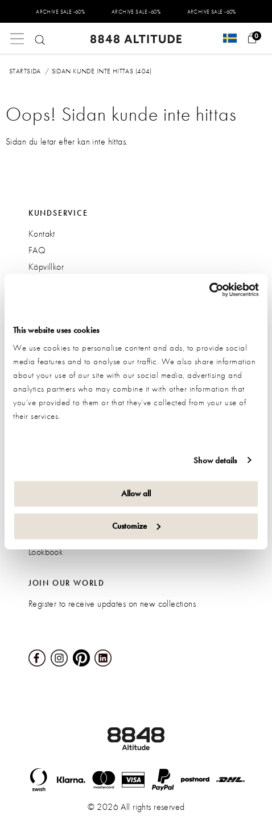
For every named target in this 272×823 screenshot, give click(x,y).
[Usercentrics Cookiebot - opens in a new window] (209, 289)
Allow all (136, 493)
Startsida (25, 71)
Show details (215, 460)
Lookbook (45, 552)
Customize (136, 526)
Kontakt (41, 234)
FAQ (37, 250)
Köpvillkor (46, 267)
